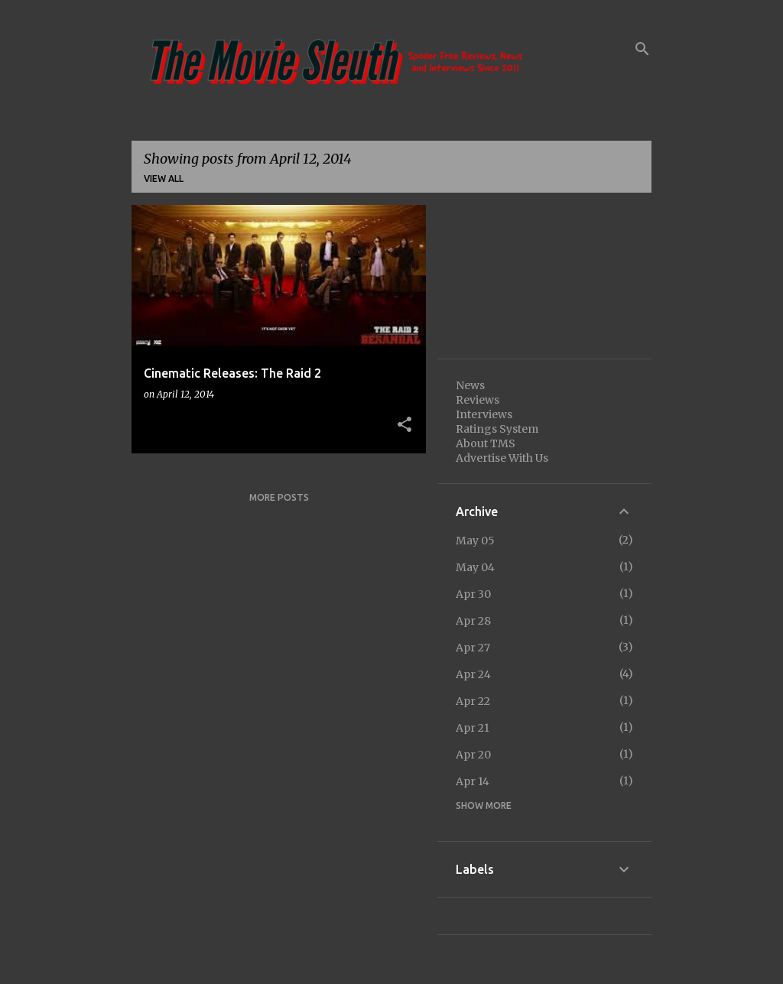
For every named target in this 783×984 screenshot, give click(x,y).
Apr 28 (473, 621)
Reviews (477, 400)
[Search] (642, 49)
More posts (279, 497)
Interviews (484, 414)
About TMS (485, 443)
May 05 (475, 540)
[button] (404, 425)
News (470, 385)
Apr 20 (473, 755)
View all (164, 178)
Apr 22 (473, 701)
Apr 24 (473, 674)
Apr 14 (472, 781)
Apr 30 (473, 594)
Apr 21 (472, 728)
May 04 (475, 567)
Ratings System (497, 429)
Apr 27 (473, 647)
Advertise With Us (502, 458)
